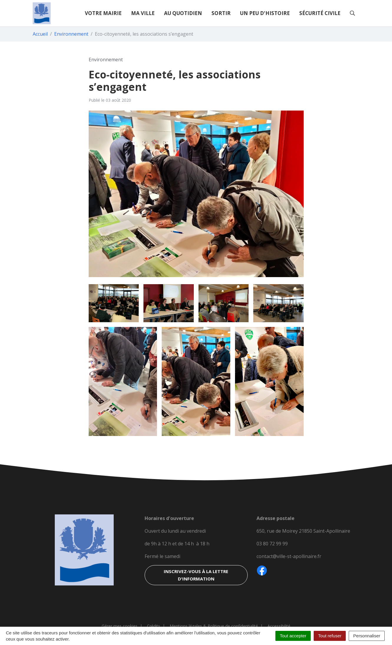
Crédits (153, 626)
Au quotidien (183, 13)
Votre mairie (103, 13)
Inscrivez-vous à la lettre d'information (196, 575)
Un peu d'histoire (265, 13)
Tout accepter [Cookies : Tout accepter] (293, 635)
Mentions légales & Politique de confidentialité (214, 626)
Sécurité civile (319, 13)
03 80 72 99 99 (272, 543)
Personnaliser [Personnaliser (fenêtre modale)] (366, 635)
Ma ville (143, 13)
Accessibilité (278, 626)
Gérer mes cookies (120, 626)
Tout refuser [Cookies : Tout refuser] (329, 635)
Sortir (221, 13)
